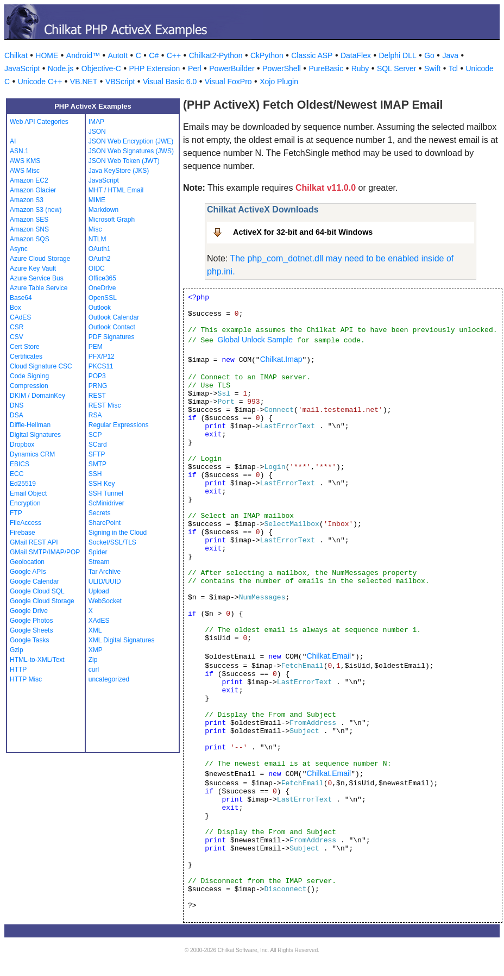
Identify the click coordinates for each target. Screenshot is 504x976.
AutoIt (118, 55)
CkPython (267, 55)
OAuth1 (100, 249)
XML (95, 630)
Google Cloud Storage (42, 601)
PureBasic (325, 68)
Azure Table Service (39, 288)
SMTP (97, 464)
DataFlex (356, 55)
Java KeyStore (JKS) (119, 170)
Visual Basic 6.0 (170, 81)
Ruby (360, 68)
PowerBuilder (231, 68)
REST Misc (105, 405)
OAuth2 (100, 258)
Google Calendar (34, 581)
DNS (16, 405)
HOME (46, 55)
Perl (194, 68)
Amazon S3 (26, 200)
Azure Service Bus (37, 278)
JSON (97, 131)
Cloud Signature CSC (41, 366)
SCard (98, 444)
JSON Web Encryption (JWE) (131, 141)
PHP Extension (154, 68)
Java (450, 55)
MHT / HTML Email (116, 190)
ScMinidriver (106, 503)
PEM (96, 347)
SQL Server (397, 68)
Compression (29, 386)
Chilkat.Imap (281, 359)
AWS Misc (25, 170)
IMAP (96, 122)
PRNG (98, 386)
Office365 (102, 278)
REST (97, 395)
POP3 (97, 376)
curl (94, 669)
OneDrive (102, 288)
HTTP (18, 669)
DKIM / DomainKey (37, 395)
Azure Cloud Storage (40, 258)
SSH (95, 474)
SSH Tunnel (106, 493)
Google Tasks (29, 640)
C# (154, 55)
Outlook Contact (112, 327)
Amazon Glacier (33, 190)
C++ (174, 55)
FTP (16, 513)
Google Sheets (31, 630)
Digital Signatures (35, 435)
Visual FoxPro (228, 81)
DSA (16, 415)
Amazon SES (29, 219)
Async (19, 249)
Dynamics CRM (32, 454)
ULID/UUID (105, 581)
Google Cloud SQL (37, 591)
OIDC (97, 268)
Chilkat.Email (328, 656)
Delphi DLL (397, 55)
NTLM (97, 239)
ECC (16, 474)
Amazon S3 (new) (35, 210)
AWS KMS (25, 161)
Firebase (22, 532)
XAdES (99, 620)
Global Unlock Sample (255, 339)
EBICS (19, 464)
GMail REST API (34, 542)
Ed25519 (23, 483)
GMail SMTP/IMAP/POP (45, 552)
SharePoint (105, 523)
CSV (16, 337)
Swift (432, 68)
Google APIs (28, 571)
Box (15, 307)
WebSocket (105, 601)
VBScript (120, 81)
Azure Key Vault (33, 268)
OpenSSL (103, 298)
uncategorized (109, 679)
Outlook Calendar (114, 317)
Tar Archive (105, 571)
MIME (97, 200)
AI (13, 141)
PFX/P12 (102, 356)
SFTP (97, 454)
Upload (99, 591)
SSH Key (102, 483)
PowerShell (281, 68)
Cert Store (25, 347)
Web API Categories (39, 122)
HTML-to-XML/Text (37, 660)
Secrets (100, 513)
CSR (16, 327)
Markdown (103, 210)
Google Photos (31, 620)
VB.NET (84, 81)
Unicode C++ (40, 81)
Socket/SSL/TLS (112, 542)
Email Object (28, 493)
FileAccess (25, 523)
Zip (93, 660)
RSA (95, 415)
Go (429, 55)
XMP (96, 650)
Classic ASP (311, 55)
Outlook (100, 307)
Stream (99, 562)
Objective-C (101, 68)
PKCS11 (101, 366)
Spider (98, 552)
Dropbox (22, 444)
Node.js (60, 68)
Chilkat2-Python (216, 55)
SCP (95, 435)
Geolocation (27, 562)
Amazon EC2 (29, 180)
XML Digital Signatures (122, 640)
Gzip (16, 650)
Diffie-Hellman (30, 425)
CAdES (20, 317)
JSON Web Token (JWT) (124, 161)
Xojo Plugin (279, 81)
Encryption (25, 503)
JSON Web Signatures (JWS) (131, 151)
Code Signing (29, 376)
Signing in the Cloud (118, 532)
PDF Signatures (112, 337)
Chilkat (16, 55)
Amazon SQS (29, 239)
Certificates (26, 356)
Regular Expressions (119, 425)
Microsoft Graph (112, 219)
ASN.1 (19, 151)
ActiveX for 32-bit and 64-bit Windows (303, 232)
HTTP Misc (26, 679)
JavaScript (22, 68)
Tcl (453, 68)
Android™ (83, 55)
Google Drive (29, 611)
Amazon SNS (29, 229)
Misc (95, 229)
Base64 (21, 298)
